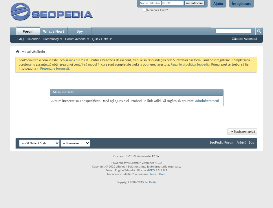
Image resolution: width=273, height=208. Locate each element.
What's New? (54, 31)
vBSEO (150, 170)
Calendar (33, 39)
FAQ (20, 39)
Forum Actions (75, 39)
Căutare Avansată (244, 38)
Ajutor (218, 4)
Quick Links (100, 39)
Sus (251, 142)
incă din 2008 (78, 60)
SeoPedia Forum (222, 142)
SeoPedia (150, 182)
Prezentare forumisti (54, 68)
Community (51, 39)
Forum (28, 31)
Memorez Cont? (155, 10)
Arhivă (241, 142)
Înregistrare (241, 4)
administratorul (207, 101)
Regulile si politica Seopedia (190, 64)
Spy (79, 31)
